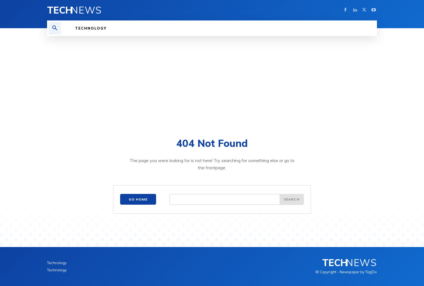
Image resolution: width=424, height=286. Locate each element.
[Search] (292, 199)
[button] (55, 28)
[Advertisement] (212, 77)
